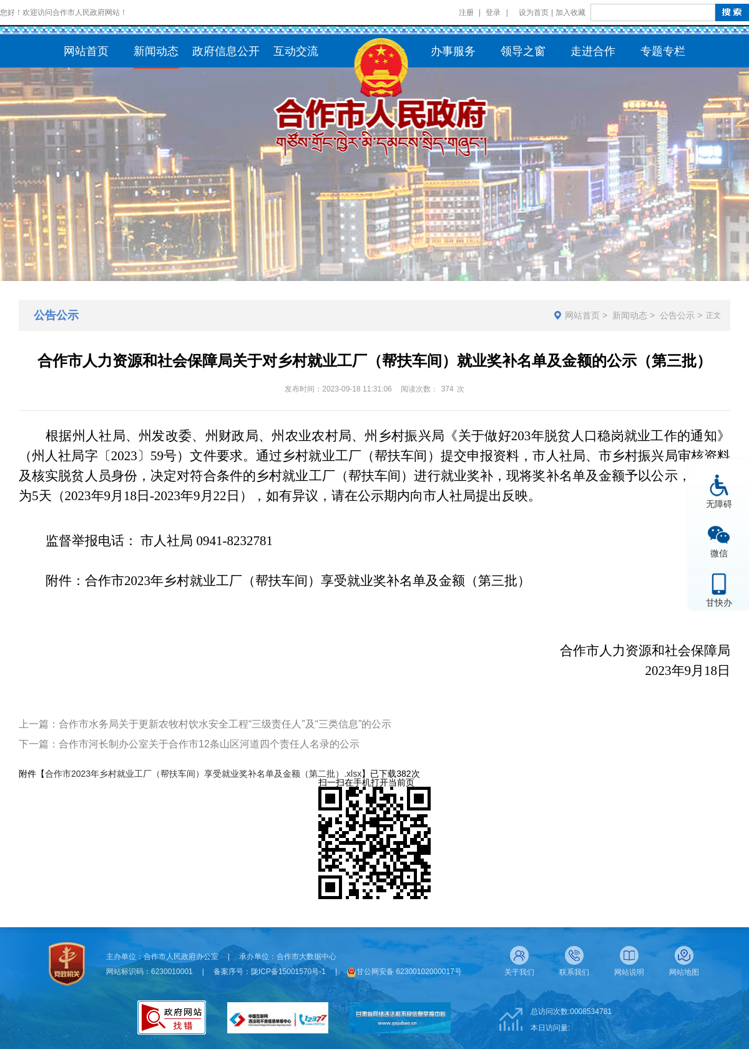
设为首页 (534, 12)
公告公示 (677, 315)
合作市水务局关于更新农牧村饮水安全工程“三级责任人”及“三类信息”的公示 (225, 724)
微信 (719, 553)
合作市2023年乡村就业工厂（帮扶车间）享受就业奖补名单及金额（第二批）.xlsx (203, 774)
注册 (466, 12)
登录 (493, 12)
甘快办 (719, 602)
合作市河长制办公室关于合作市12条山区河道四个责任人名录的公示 (209, 744)
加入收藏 (570, 12)
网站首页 (582, 315)
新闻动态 (629, 315)
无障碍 (719, 503)
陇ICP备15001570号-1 (288, 971)
